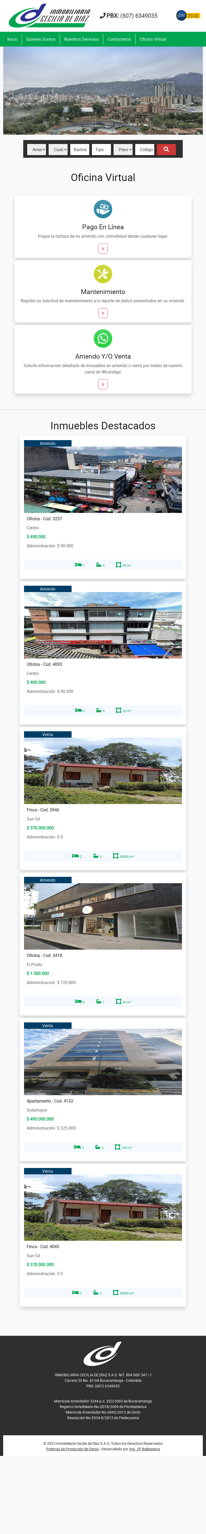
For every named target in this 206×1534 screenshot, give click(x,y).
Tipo (99, 149)
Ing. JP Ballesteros (144, 1448)
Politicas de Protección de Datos (72, 1448)
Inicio (12, 39)
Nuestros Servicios (81, 39)
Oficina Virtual (153, 39)
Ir (103, 248)
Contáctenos (119, 39)
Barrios (80, 149)
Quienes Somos (40, 39)
